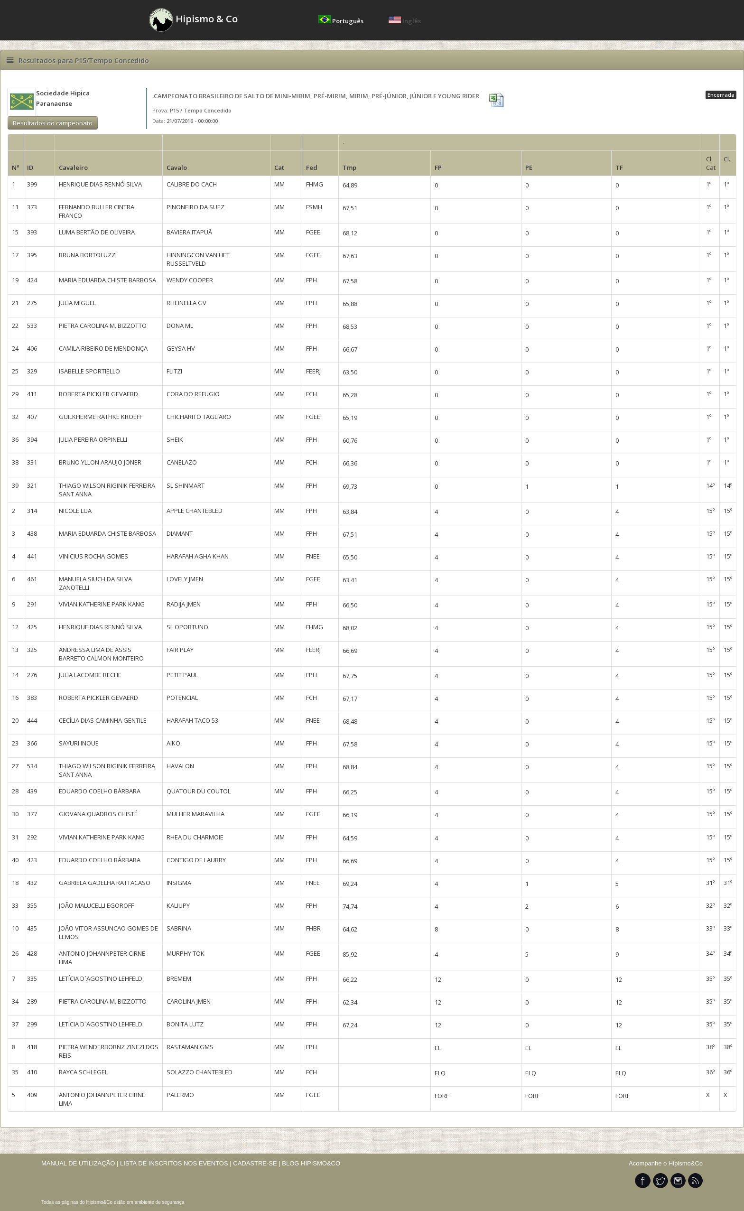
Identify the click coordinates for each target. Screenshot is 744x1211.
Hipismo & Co (193, 20)
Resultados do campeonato (53, 123)
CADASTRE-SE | (257, 1163)
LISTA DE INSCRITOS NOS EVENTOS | (176, 1163)
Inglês (405, 21)
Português (341, 21)
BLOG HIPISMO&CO (311, 1163)
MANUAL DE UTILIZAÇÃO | (80, 1163)
